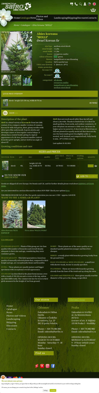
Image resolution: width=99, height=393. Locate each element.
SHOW (13, 113)
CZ (89, 4)
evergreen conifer (61, 83)
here (67, 191)
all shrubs (58, 80)
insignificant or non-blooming (66, 85)
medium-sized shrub (62, 87)
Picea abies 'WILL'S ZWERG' (36, 230)
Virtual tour (77, 299)
